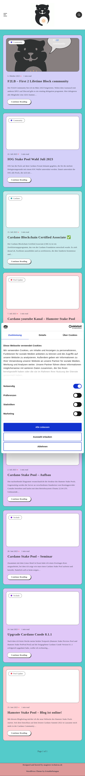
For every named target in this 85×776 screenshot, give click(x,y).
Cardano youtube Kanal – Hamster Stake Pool (41, 319)
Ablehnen (42, 446)
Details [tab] (42, 335)
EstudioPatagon (52, 771)
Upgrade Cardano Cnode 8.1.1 (30, 634)
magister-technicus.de (53, 765)
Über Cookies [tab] (70, 335)
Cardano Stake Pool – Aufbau (29, 475)
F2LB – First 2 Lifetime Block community (38, 81)
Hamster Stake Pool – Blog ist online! (35, 712)
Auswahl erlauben (42, 437)
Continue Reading (19, 102)
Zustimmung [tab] (15, 335)
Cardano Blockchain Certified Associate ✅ (39, 237)
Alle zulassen (42, 427)
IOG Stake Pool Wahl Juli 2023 (30, 159)
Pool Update (17, 280)
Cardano (15, 198)
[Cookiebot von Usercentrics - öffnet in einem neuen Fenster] (69, 327)
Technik (15, 517)
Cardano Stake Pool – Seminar (30, 556)
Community (16, 42)
